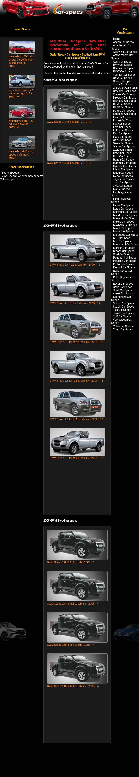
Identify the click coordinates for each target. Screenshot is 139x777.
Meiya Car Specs (123, 231)
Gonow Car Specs (123, 146)
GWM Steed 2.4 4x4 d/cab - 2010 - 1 (77, 161)
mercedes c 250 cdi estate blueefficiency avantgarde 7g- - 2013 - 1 (21, 61)
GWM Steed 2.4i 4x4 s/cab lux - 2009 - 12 (77, 301)
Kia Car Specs (121, 189)
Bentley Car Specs (124, 68)
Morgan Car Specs (124, 247)
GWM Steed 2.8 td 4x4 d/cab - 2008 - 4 (77, 643)
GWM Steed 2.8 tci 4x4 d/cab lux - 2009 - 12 (77, 417)
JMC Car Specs (122, 185)
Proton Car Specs (123, 264)
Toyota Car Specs (123, 313)
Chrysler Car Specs (124, 91)
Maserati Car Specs (125, 218)
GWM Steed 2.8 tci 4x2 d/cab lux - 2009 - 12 (77, 340)
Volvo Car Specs (123, 326)
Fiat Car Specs (122, 123)
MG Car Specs (121, 238)
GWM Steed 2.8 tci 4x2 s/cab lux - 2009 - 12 (77, 379)
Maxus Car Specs (123, 221)
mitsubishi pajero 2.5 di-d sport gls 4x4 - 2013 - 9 (21, 93)
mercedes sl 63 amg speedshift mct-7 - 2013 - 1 (21, 155)
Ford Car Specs (122, 127)
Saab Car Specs (122, 287)
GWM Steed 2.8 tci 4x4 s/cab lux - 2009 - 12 (77, 456)
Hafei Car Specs (123, 153)
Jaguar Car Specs (123, 179)
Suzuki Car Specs (123, 306)
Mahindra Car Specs (125, 212)
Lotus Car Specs (123, 208)
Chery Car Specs (123, 84)
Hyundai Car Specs (124, 166)
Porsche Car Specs (124, 260)
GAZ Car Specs (122, 140)
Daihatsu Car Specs (125, 100)
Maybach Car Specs (125, 225)
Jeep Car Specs (122, 182)
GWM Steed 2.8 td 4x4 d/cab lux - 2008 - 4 (77, 684)
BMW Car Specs (123, 71)
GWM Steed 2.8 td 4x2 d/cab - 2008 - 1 (77, 560)
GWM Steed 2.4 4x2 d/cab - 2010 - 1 (77, 120)
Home (116, 38)
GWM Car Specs (123, 149)
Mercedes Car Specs (125, 234)
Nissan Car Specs (124, 251)
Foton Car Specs (123, 130)
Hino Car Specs (122, 156)
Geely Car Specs (123, 143)
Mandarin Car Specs (125, 215)
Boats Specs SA (11, 172)
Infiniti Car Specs (123, 169)
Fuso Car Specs (122, 136)
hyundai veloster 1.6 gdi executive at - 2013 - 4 (21, 124)
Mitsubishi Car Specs (126, 244)
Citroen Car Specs (124, 94)
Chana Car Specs (123, 81)
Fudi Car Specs (122, 133)
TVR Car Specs (122, 316)
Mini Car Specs (122, 241)
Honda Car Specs (123, 159)
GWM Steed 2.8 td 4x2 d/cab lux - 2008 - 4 (77, 602)
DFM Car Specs (122, 104)
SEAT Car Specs (122, 290)
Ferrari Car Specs (123, 120)
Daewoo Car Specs (124, 97)
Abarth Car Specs (123, 42)
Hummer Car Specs (124, 163)
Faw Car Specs (122, 117)
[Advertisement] (77, 194)
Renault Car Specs (124, 267)
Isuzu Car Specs (123, 172)
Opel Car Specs (122, 254)
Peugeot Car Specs (124, 257)
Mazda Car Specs (123, 228)
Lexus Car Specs (123, 205)
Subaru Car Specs (123, 303)
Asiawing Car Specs (125, 51)
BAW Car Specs (122, 65)
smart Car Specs (123, 293)
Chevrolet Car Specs (125, 87)
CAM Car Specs (122, 78)
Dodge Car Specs (123, 110)
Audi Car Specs (122, 61)
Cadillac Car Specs (124, 74)
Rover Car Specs (123, 283)
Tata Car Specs (122, 309)
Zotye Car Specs (123, 329)
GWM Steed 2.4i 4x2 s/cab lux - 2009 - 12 (77, 263)
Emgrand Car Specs (125, 114)
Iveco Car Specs (123, 176)
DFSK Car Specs (123, 107)
